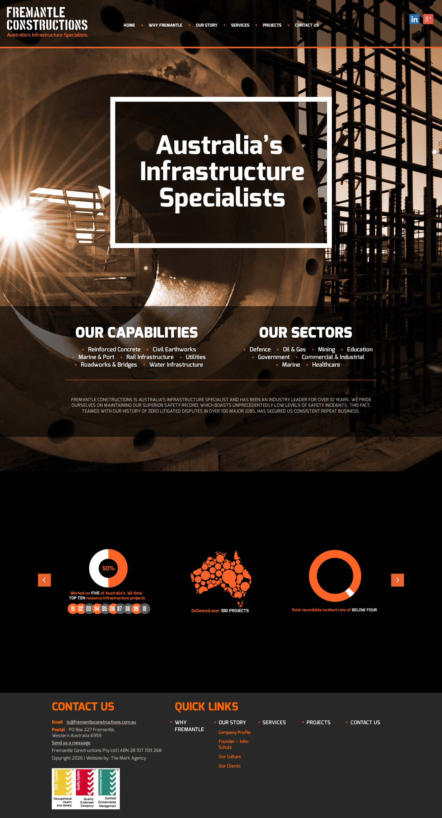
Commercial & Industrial (333, 357)
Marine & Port (96, 357)
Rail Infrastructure (150, 357)
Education (360, 349)
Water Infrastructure (176, 365)
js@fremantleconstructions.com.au (101, 722)
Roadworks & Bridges (109, 365)
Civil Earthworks (174, 349)
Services (240, 25)
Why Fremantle (165, 25)
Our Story (207, 25)
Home (129, 25)
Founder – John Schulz (233, 744)
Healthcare (326, 365)
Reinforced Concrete (114, 349)
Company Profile (235, 732)
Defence (260, 349)
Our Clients (230, 766)
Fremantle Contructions (47, 22)
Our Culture (230, 757)
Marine (291, 365)
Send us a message (71, 743)
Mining (326, 349)
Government (274, 357)
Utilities (196, 357)
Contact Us (307, 25)
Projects (272, 25)
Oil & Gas (294, 349)
